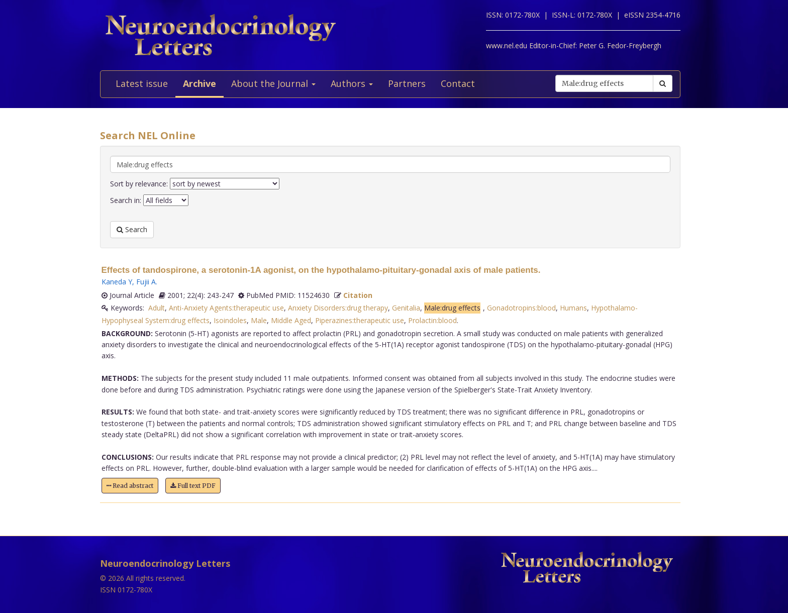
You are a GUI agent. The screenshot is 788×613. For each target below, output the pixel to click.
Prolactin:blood (432, 320)
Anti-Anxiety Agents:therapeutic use (226, 308)
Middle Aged (291, 320)
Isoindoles (230, 320)
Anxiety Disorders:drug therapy (338, 308)
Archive (199, 83)
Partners (407, 83)
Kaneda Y (117, 281)
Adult (156, 308)
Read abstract (130, 485)
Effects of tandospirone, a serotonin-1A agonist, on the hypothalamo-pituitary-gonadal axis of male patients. (321, 270)
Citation (357, 295)
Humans (573, 308)
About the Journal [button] (273, 83)
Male (259, 320)
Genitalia (406, 308)
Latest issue (142, 83)
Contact (458, 83)
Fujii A (146, 281)
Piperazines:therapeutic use (359, 320)
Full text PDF (193, 485)
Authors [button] (352, 83)
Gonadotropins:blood (521, 308)
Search (132, 229)
